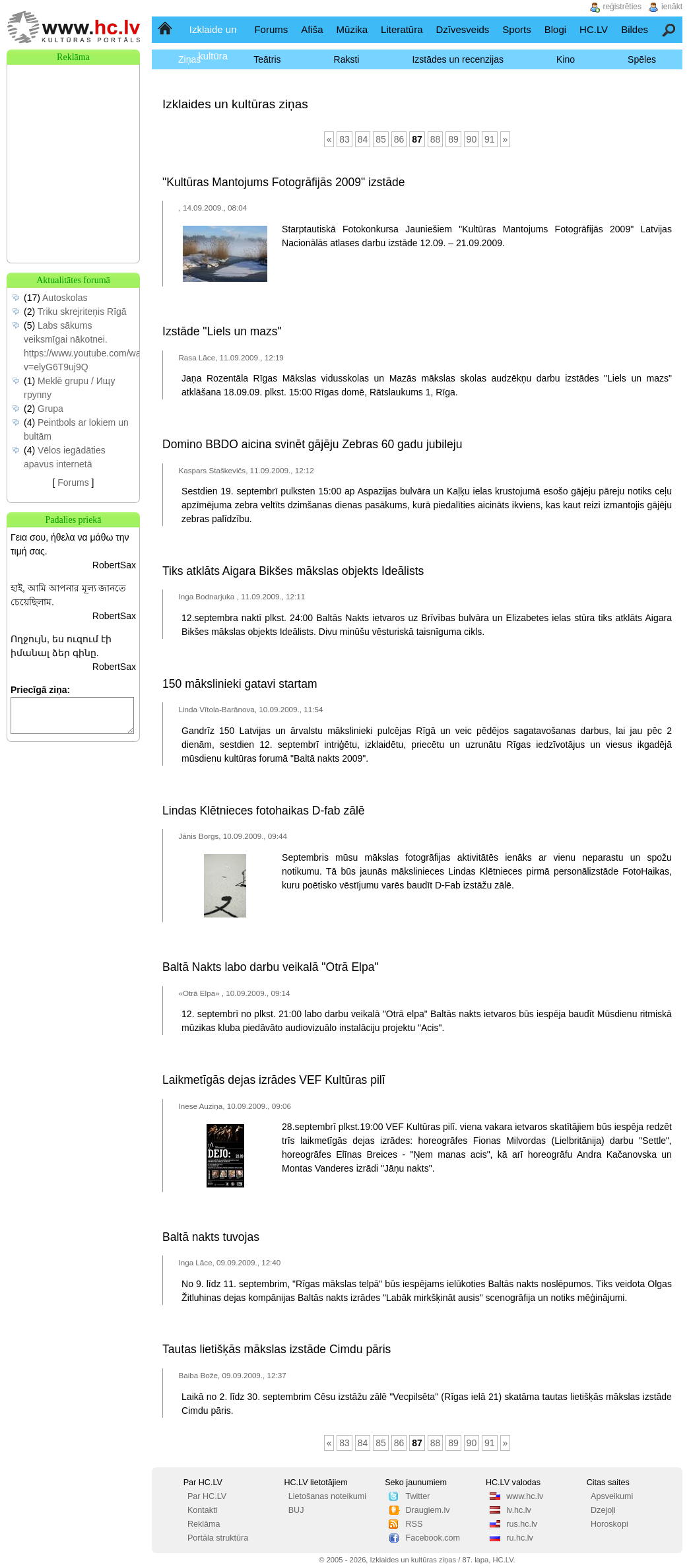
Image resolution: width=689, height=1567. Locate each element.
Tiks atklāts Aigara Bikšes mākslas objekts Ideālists (293, 571)
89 (453, 139)
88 (435, 139)
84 (363, 139)
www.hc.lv (524, 1496)
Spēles (642, 59)
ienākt (671, 6)
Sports (516, 29)
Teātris (266, 59)
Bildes (634, 29)
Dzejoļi (603, 1510)
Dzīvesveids (462, 29)
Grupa (50, 408)
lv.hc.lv (518, 1510)
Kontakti (202, 1510)
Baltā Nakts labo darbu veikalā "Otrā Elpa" (270, 967)
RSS (413, 1524)
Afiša (312, 29)
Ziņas (189, 59)
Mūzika (352, 29)
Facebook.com (432, 1538)
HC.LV (593, 29)
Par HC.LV (206, 1496)
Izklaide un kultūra (213, 42)
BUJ (296, 1510)
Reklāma (203, 1524)
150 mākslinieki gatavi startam (239, 683)
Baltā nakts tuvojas (210, 1237)
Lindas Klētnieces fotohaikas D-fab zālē (263, 810)
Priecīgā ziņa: (40, 689)
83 (344, 139)
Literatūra (401, 29)
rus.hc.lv (521, 1524)
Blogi (555, 29)
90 (472, 139)
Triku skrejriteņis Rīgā (82, 311)
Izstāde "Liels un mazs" (222, 331)
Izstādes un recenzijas (458, 59)
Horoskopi (609, 1524)
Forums (271, 29)
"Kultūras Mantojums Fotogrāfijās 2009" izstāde (283, 182)
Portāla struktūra (217, 1538)
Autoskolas (64, 297)
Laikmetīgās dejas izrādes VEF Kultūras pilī (273, 1079)
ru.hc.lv (519, 1538)
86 (399, 139)
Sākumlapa (166, 29)
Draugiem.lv (427, 1510)
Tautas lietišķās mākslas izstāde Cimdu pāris (276, 1349)
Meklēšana (669, 29)
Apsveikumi (612, 1496)
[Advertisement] (73, 131)
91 (489, 139)
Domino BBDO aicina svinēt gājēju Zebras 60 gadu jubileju (312, 444)
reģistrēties (622, 6)
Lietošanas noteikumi (327, 1496)
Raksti (347, 59)
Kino (565, 59)
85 (381, 139)
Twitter (417, 1496)
